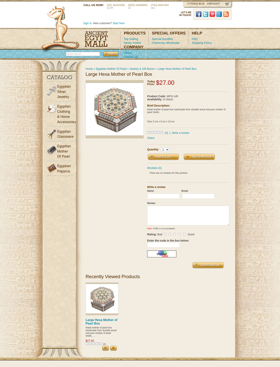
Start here (119, 23)
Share (150, 137)
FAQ (195, 39)
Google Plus (219, 14)
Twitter (205, 14)
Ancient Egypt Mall (96, 39)
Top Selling (131, 39)
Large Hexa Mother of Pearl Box (177, 68)
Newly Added (132, 42)
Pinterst (212, 14)
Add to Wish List (199, 157)
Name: (150, 191)
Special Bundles (162, 39)
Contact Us (131, 56)
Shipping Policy (202, 42)
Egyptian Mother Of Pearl (111, 68)
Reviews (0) (154, 167)
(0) (166, 132)
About (127, 52)
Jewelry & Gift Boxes (142, 68)
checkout (213, 3)
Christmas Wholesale (165, 42)
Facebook (198, 14)
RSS (226, 14)
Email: (184, 191)
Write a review (180, 132)
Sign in (87, 23)
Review (151, 203)
